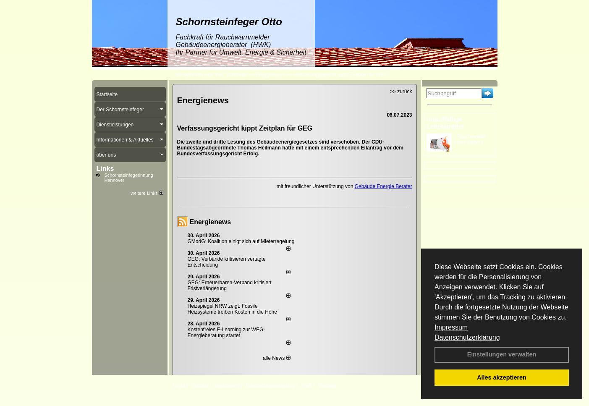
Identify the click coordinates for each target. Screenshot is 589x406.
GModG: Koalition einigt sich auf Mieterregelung (241, 241)
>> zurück (401, 91)
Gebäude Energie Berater (383, 186)
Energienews (210, 221)
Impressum (451, 327)
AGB (306, 385)
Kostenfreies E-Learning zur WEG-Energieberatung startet (226, 332)
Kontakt (200, 385)
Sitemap (327, 385)
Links (105, 168)
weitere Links (147, 193)
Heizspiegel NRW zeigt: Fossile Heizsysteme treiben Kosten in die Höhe (232, 309)
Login (179, 385)
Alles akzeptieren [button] (501, 377)
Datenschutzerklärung (467, 337)
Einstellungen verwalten (502, 354)
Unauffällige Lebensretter (446, 122)
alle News (276, 358)
